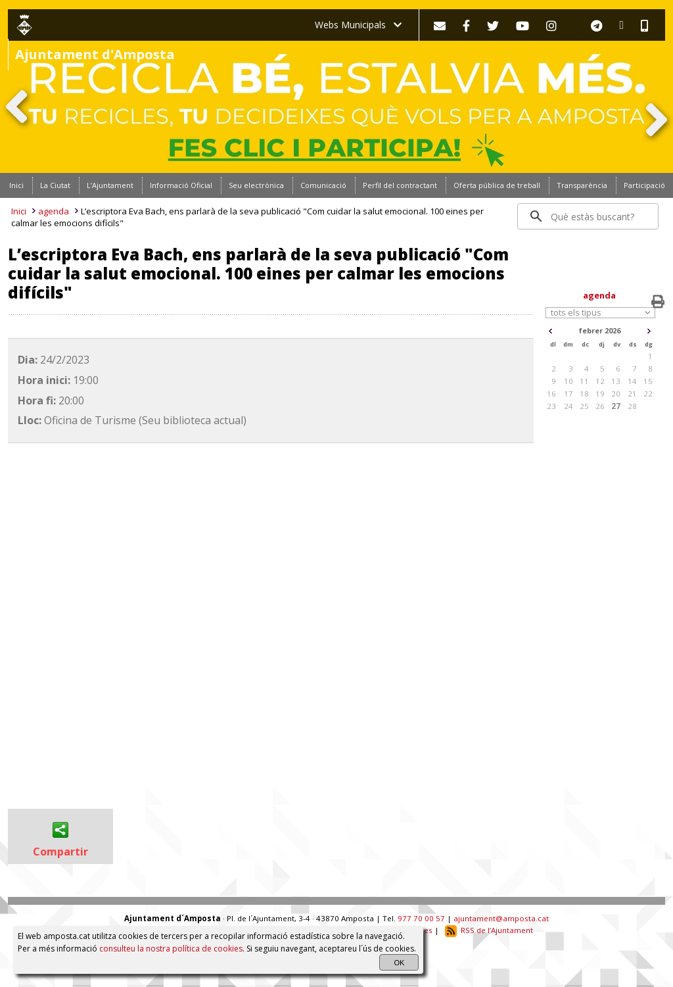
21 (632, 393)
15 (648, 381)
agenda (53, 211)
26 (600, 406)
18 (584, 393)
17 (568, 393)
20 (615, 393)
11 (584, 381)
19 (600, 393)
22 (648, 393)
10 (568, 381)
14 (632, 381)
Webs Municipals (358, 25)
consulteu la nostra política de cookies (171, 948)
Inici (18, 211)
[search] (588, 216)
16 (551, 393)
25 (584, 406)
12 (600, 381)
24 (568, 406)
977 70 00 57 (421, 918)
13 (615, 381)
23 (551, 406)
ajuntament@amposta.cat (501, 918)
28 (632, 406)
